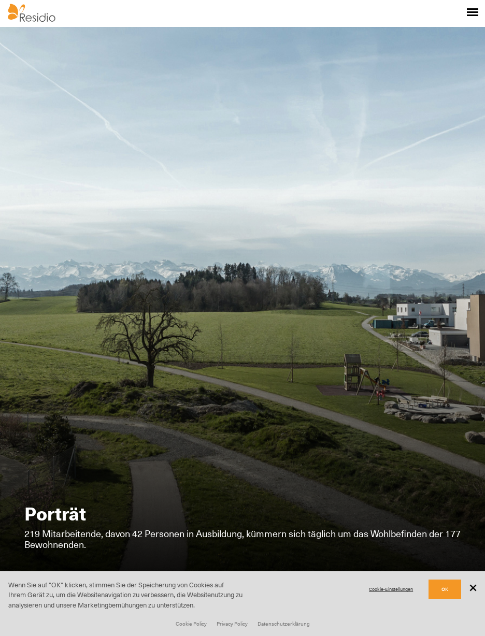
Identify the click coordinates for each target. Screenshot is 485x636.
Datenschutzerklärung (284, 623)
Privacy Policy (232, 623)
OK (444, 589)
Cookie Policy (191, 623)
